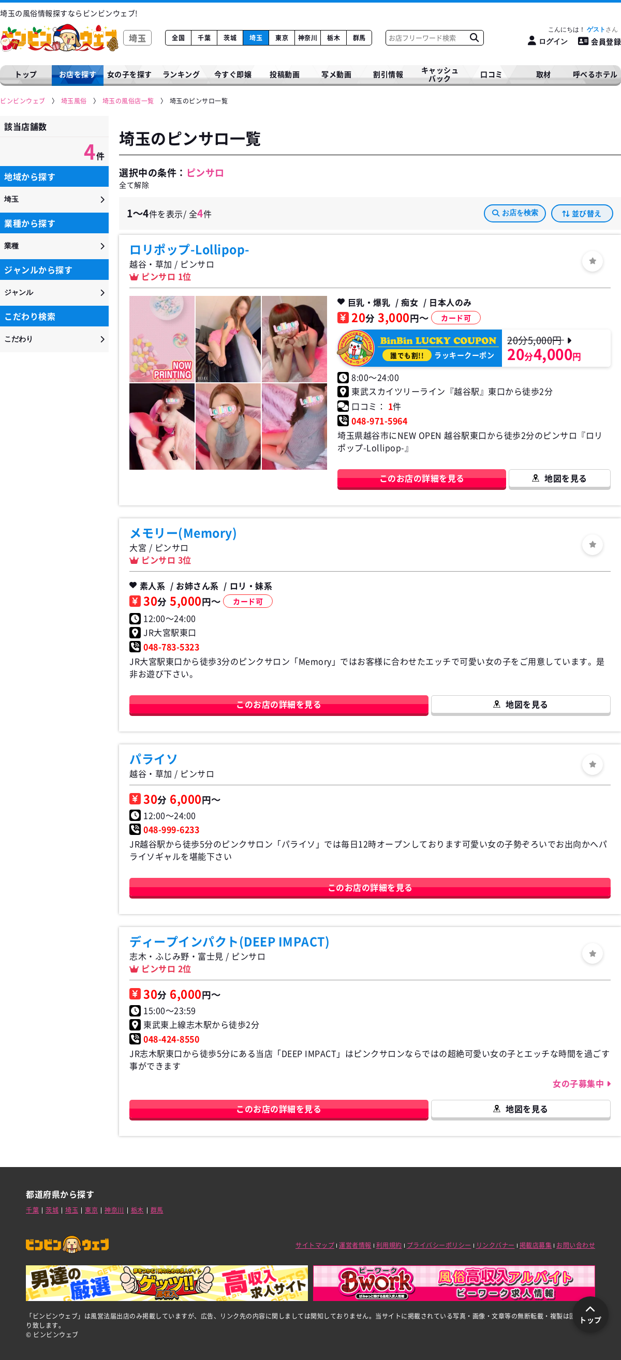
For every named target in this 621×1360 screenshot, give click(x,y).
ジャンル (18, 292)
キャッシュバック (440, 74)
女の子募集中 (580, 1083)
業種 (11, 246)
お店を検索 (515, 212)
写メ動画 (336, 74)
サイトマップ (314, 1245)
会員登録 (600, 41)
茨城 (230, 37)
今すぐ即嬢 (233, 74)
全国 (178, 37)
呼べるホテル (595, 74)
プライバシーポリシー (439, 1245)
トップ (25, 74)
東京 (281, 37)
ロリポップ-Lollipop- (189, 249)
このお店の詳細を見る (422, 478)
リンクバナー (495, 1245)
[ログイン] (548, 41)
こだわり (18, 339)
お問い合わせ (575, 1245)
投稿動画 (285, 74)
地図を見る (565, 478)
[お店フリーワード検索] (474, 38)
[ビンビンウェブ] (23, 101)
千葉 (204, 37)
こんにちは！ (583, 29)
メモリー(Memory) (183, 532)
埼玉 (255, 37)
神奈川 (308, 37)
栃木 (333, 37)
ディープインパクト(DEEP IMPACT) (229, 941)
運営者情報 (355, 1245)
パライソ (153, 758)
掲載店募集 (536, 1245)
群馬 (359, 37)
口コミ (491, 74)
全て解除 (134, 185)
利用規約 (389, 1245)
